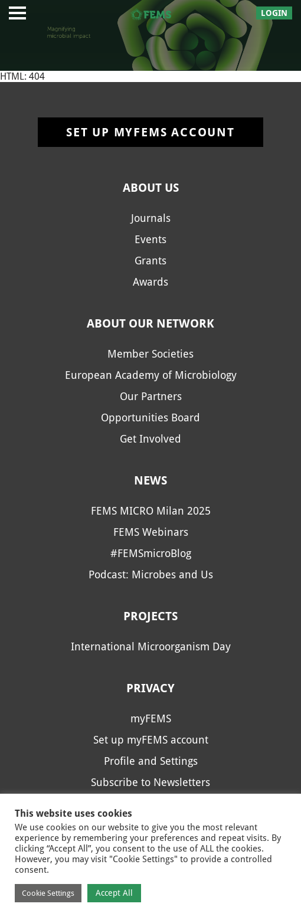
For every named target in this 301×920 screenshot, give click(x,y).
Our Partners (151, 396)
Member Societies (150, 354)
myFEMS (150, 718)
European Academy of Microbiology (151, 375)
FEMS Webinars (150, 532)
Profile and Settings (151, 761)
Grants (150, 260)
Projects (150, 616)
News (150, 480)
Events (150, 239)
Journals (151, 218)
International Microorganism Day (151, 646)
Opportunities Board (150, 417)
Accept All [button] (114, 893)
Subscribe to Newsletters (150, 782)
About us (151, 188)
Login (274, 13)
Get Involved (150, 439)
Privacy (150, 688)
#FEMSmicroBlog (150, 553)
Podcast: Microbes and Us (151, 574)
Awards (150, 282)
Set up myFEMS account (150, 132)
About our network (150, 323)
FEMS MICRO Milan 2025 (151, 511)
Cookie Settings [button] (48, 893)
